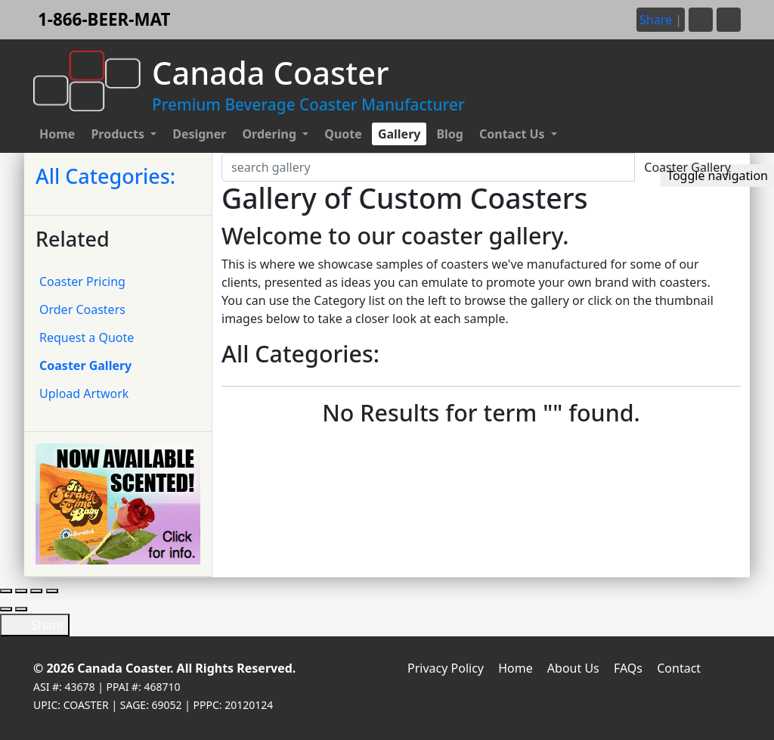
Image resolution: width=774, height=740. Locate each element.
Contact (679, 668)
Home (57, 134)
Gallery (399, 134)
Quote (343, 134)
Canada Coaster (123, 668)
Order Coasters (82, 309)
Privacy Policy (445, 668)
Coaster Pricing (82, 281)
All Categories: (105, 176)
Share (34, 625)
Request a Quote (86, 337)
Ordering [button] (270, 134)
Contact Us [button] (513, 134)
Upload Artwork (83, 393)
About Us (573, 668)
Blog (449, 134)
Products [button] (119, 134)
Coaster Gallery (85, 365)
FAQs (628, 668)
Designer (199, 134)
